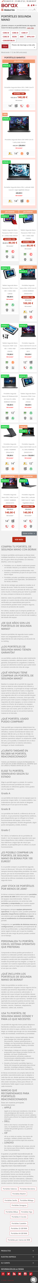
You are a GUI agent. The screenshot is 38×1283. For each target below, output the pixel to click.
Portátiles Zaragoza (19, 1205)
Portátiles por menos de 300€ (19, 1240)
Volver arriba (29, 533)
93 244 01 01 (8, 1)
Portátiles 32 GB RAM (19, 1228)
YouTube (19, 1273)
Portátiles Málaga (26, 1200)
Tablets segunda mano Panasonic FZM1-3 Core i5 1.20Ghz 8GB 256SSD (10, 232)
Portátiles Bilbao (12, 1212)
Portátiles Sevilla (11, 1200)
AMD (22, 37)
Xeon (14, 37)
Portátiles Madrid (19, 1194)
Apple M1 (31, 37)
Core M (6, 33)
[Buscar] (27, 10)
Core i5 (15, 33)
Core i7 (24, 33)
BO (9, 5)
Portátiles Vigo (26, 1212)
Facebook (3, 1273)
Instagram (25, 1273)
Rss (14, 1273)
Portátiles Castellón (19, 1223)
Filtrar (5, 46)
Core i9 (6, 37)
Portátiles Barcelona (27, 1189)
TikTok (30, 1273)
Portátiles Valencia (10, 1189)
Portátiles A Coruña (19, 1217)
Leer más (30, 28)
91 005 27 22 (20, 1)
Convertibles (9, 40)
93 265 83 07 (31, 1)
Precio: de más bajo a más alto (24, 46)
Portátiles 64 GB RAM (19, 1233)
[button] (8, 9)
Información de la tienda (12, 1269)
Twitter (8, 1273)
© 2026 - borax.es (7, 1280)
